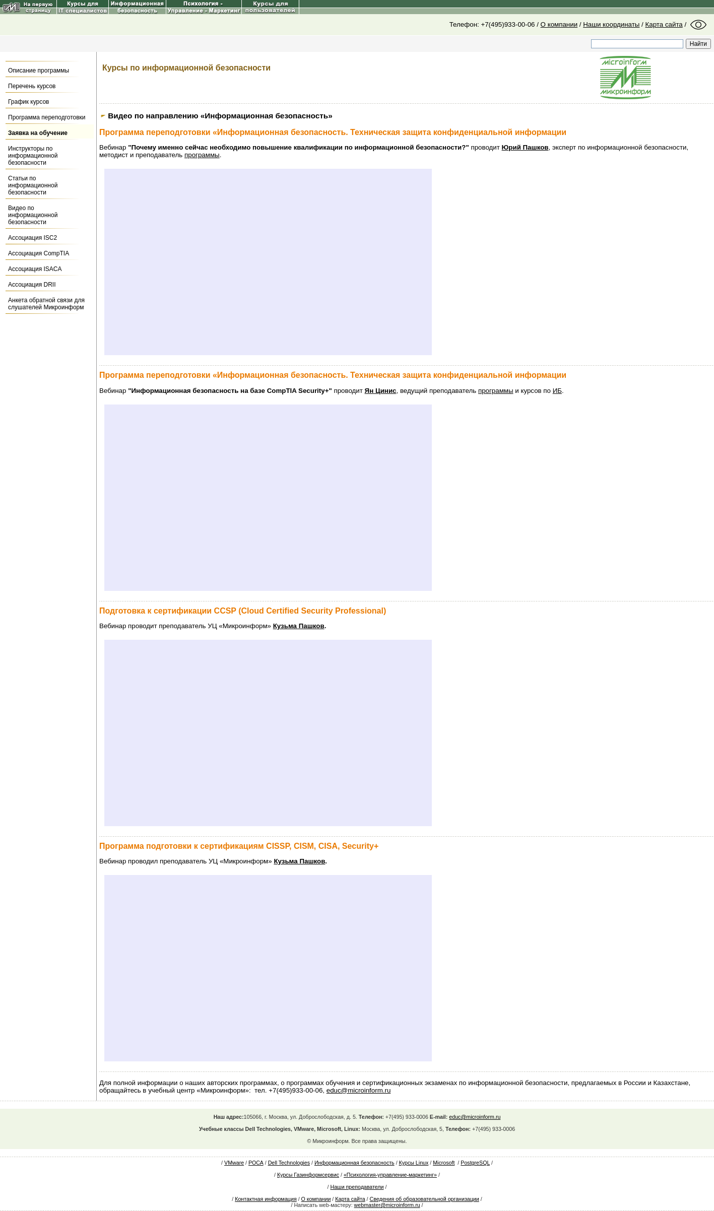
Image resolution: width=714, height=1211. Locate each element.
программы (202, 155)
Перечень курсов (32, 86)
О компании (559, 24)
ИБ (557, 390)
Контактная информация (265, 1199)
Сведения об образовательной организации (424, 1199)
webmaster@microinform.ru (387, 1205)
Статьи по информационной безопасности (32, 185)
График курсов (28, 101)
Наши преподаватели (356, 1187)
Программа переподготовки (47, 117)
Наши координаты (611, 24)
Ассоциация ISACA (34, 269)
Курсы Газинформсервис (308, 1175)
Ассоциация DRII (31, 284)
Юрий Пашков (525, 147)
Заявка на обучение (38, 133)
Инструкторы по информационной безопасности (32, 155)
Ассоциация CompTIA (38, 253)
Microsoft (444, 1163)
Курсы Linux (414, 1163)
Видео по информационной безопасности (32, 215)
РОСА (256, 1163)
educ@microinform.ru (359, 1090)
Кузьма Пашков (298, 626)
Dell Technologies (289, 1163)
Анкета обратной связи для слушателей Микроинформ (46, 304)
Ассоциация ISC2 (32, 237)
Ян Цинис (381, 390)
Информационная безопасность (354, 1163)
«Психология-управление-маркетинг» (390, 1175)
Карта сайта (664, 24)
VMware (234, 1163)
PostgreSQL (475, 1163)
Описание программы (38, 70)
